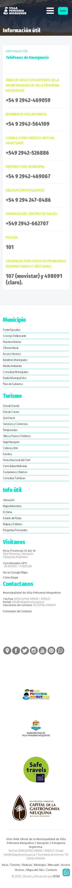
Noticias (27, 864)
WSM (56, 876)
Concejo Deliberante (14, 335)
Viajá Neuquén (11, 442)
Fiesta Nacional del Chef (16, 460)
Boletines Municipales (15, 360)
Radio (63, 10)
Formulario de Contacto (17, 611)
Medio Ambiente (12, 366)
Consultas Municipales (15, 372)
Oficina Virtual (10, 347)
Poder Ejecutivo (12, 329)
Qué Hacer (9, 418)
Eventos (7, 454)
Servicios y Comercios (15, 424)
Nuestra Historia (12, 341)
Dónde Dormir (11, 406)
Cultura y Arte (10, 448)
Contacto (51, 870)
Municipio (40, 864)
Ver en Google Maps (15, 572)
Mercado (53, 864)
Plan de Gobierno (13, 384)
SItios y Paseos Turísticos (17, 436)
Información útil (17, 51)
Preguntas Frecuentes (15, 530)
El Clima (7, 512)
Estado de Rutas (12, 518)
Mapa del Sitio (35, 870)
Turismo (15, 864)
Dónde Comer (11, 412)
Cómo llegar (10, 577)
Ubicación (8, 500)
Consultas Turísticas (14, 478)
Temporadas (10, 430)
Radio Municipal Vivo (14, 378)
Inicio (5, 864)
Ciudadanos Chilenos (15, 472)
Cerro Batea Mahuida (15, 466)
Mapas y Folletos (12, 524)
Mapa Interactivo (12, 506)
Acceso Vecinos (12, 354)
